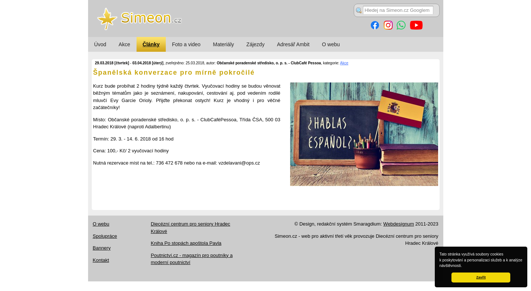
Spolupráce (105, 236)
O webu (331, 44)
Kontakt (101, 260)
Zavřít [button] (480, 277)
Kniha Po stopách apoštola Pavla (186, 243)
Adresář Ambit (293, 44)
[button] (463, 266)
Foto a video (186, 44)
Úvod (100, 44)
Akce (124, 44)
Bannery (102, 248)
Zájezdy (255, 44)
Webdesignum (398, 224)
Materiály (223, 44)
